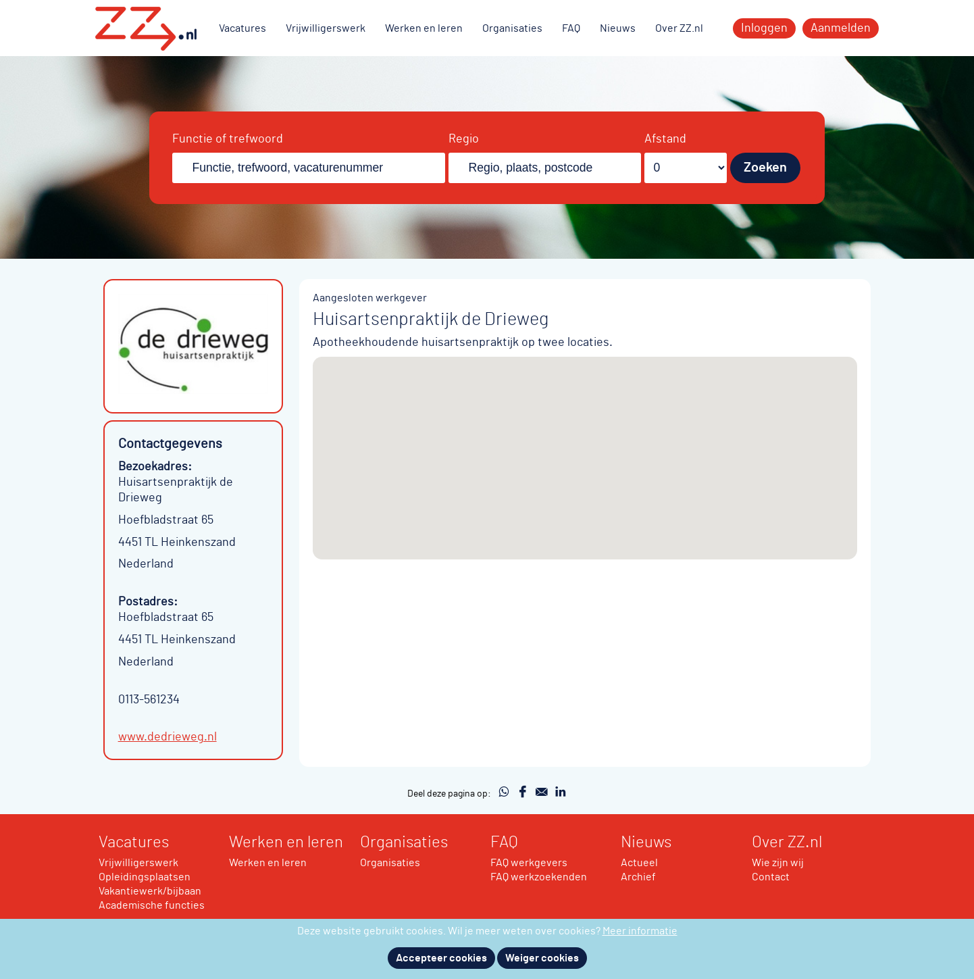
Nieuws (618, 28)
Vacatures (242, 28)
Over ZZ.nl (679, 28)
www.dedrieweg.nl (167, 737)
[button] (585, 445)
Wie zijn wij (778, 862)
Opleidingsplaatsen (144, 877)
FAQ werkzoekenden (538, 877)
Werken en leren (424, 28)
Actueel (639, 862)
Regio (463, 139)
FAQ (571, 28)
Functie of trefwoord (227, 139)
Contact (771, 877)
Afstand (665, 139)
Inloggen (764, 28)
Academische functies (152, 905)
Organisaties (512, 28)
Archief (638, 877)
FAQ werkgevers (528, 862)
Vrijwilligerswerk (325, 28)
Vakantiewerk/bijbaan (150, 891)
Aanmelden (841, 28)
